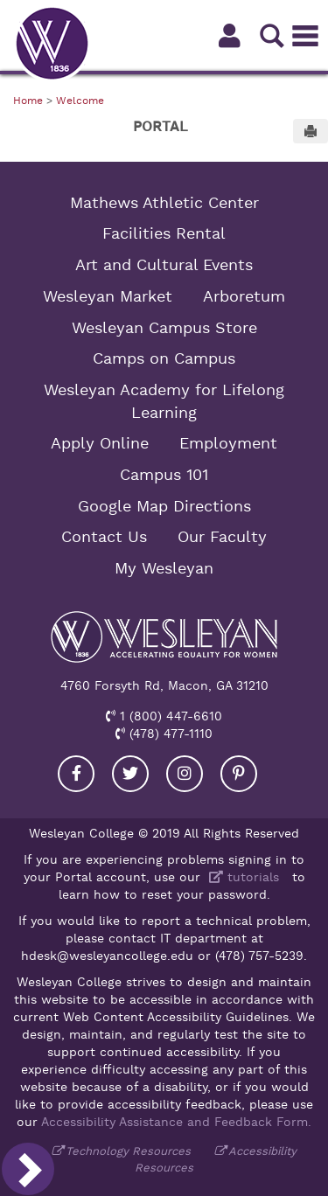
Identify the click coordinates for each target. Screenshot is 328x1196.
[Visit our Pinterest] (238, 773)
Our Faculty (222, 537)
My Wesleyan (164, 568)
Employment (228, 443)
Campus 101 (164, 474)
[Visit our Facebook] (76, 773)
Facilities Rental (164, 233)
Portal (160, 127)
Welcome (80, 100)
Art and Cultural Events (164, 265)
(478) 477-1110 (169, 734)
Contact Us (104, 537)
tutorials (242, 877)
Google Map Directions (164, 506)
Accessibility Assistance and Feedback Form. (176, 1122)
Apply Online (100, 443)
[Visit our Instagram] (184, 773)
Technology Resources (128, 1151)
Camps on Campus (164, 358)
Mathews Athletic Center (164, 203)
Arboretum (244, 296)
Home (28, 100)
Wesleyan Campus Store (164, 328)
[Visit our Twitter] (130, 773)
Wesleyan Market (107, 296)
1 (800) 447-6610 (168, 716)
